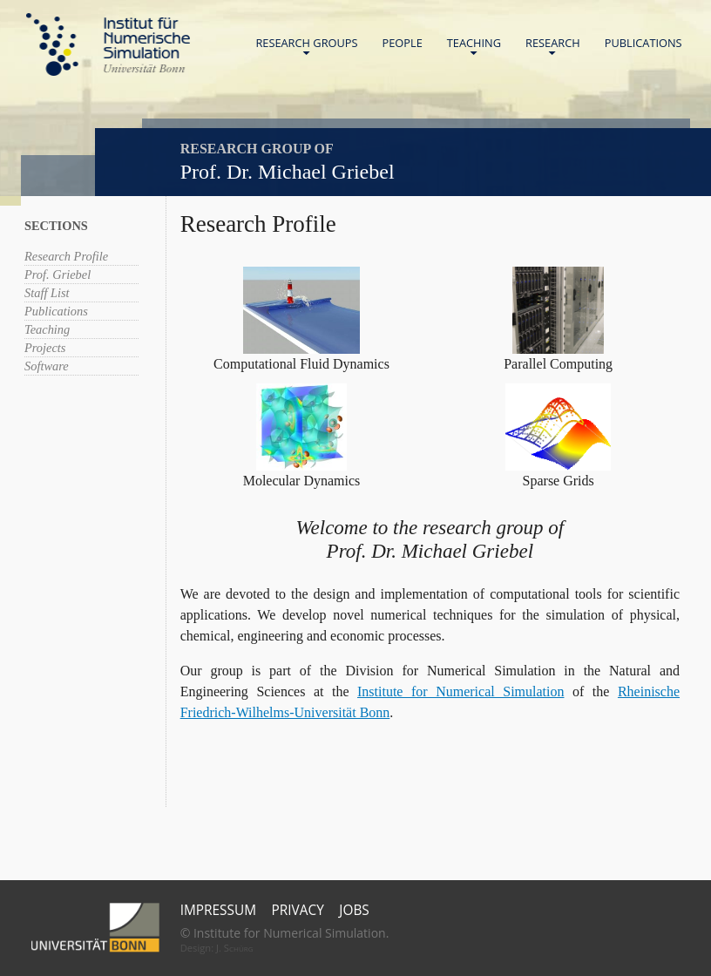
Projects (44, 348)
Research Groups (306, 46)
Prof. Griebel (57, 274)
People (403, 43)
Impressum (218, 910)
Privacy (298, 910)
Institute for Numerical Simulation (460, 691)
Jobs (354, 910)
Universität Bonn (143, 68)
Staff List (47, 293)
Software (46, 366)
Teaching (474, 46)
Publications (643, 43)
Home (108, 44)
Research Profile (66, 256)
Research (552, 46)
